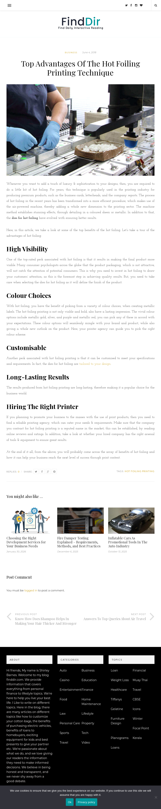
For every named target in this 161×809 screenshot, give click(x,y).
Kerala (137, 738)
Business (71, 52)
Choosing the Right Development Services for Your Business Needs (26, 542)
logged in (30, 590)
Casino (64, 680)
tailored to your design (94, 364)
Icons (136, 709)
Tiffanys (116, 699)
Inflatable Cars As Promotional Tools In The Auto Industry (127, 542)
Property (88, 723)
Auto (63, 670)
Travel (64, 742)
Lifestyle (87, 714)
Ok (69, 802)
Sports (64, 733)
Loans (115, 747)
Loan (114, 670)
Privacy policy (86, 802)
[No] (156, 797)
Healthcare (119, 690)
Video (86, 742)
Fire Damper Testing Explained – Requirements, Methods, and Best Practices (78, 542)
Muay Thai (140, 680)
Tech (85, 733)
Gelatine (117, 709)
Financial (139, 670)
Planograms (120, 738)
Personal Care (70, 723)
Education (89, 680)
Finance (87, 690)
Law (63, 714)
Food (63, 699)
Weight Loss (120, 680)
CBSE (137, 699)
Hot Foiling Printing (140, 471)
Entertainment (70, 690)
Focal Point (141, 728)
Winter (138, 719)
